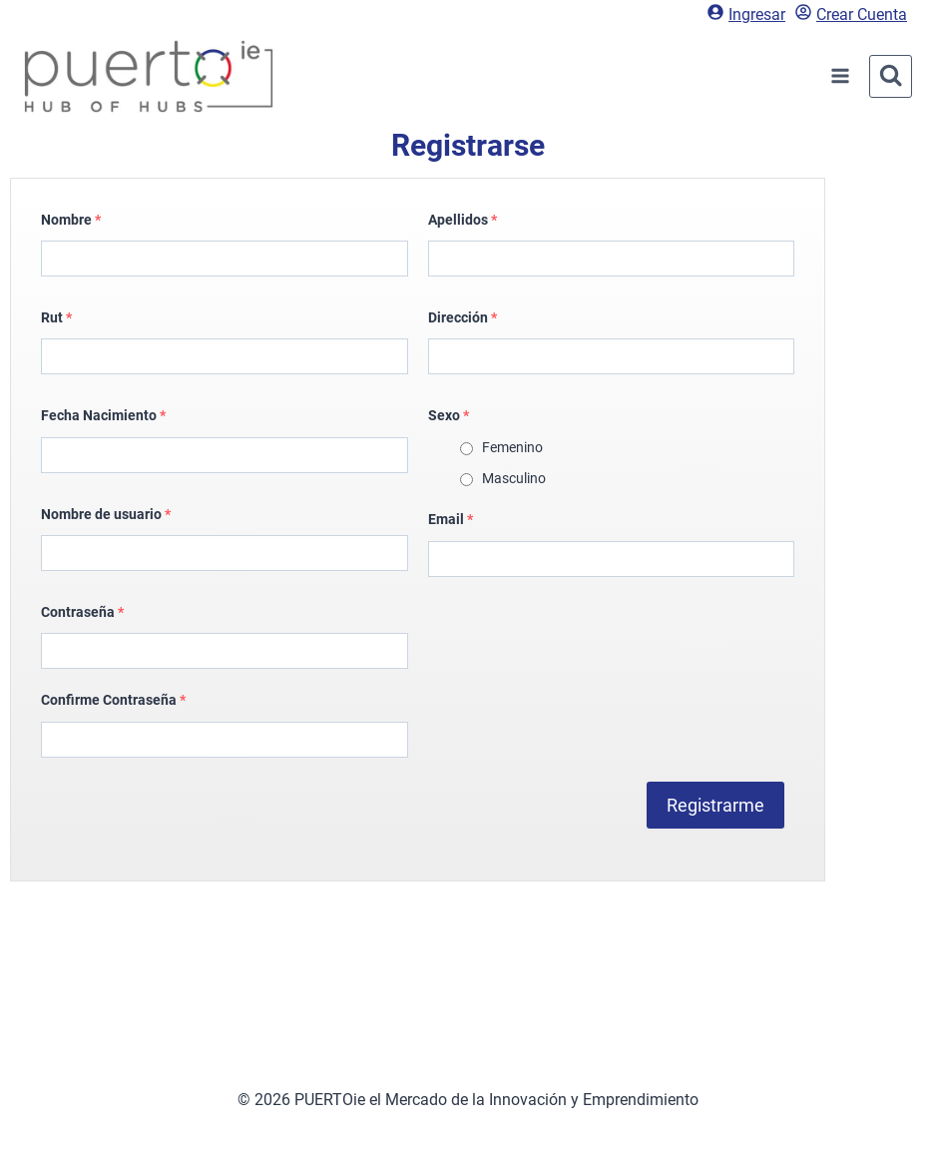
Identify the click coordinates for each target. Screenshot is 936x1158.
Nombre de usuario (106, 514)
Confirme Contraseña (113, 700)
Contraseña (82, 612)
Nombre (71, 220)
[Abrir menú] (840, 76)
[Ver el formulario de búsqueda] (890, 76)
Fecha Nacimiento (103, 415)
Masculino (514, 478)
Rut (56, 317)
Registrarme (715, 805)
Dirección (462, 317)
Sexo (448, 415)
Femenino (512, 447)
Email (450, 519)
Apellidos (462, 220)
